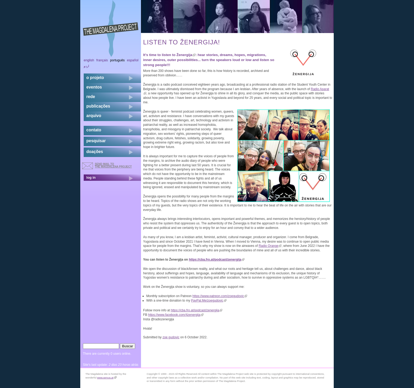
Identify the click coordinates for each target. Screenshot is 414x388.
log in (91, 177)
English (89, 60)
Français (102, 60)
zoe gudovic (170, 337)
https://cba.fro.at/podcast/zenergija (216, 259)
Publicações (98, 106)
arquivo (93, 115)
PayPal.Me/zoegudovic (208, 300)
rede (90, 96)
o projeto (95, 77)
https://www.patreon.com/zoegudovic (219, 296)
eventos (94, 87)
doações (94, 151)
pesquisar (96, 140)
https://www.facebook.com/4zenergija (176, 315)
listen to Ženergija (179, 55)
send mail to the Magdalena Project (113, 165)
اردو (86, 66)
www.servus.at (107, 377)
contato (93, 130)
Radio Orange (270, 246)
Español (133, 60)
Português (117, 60)
